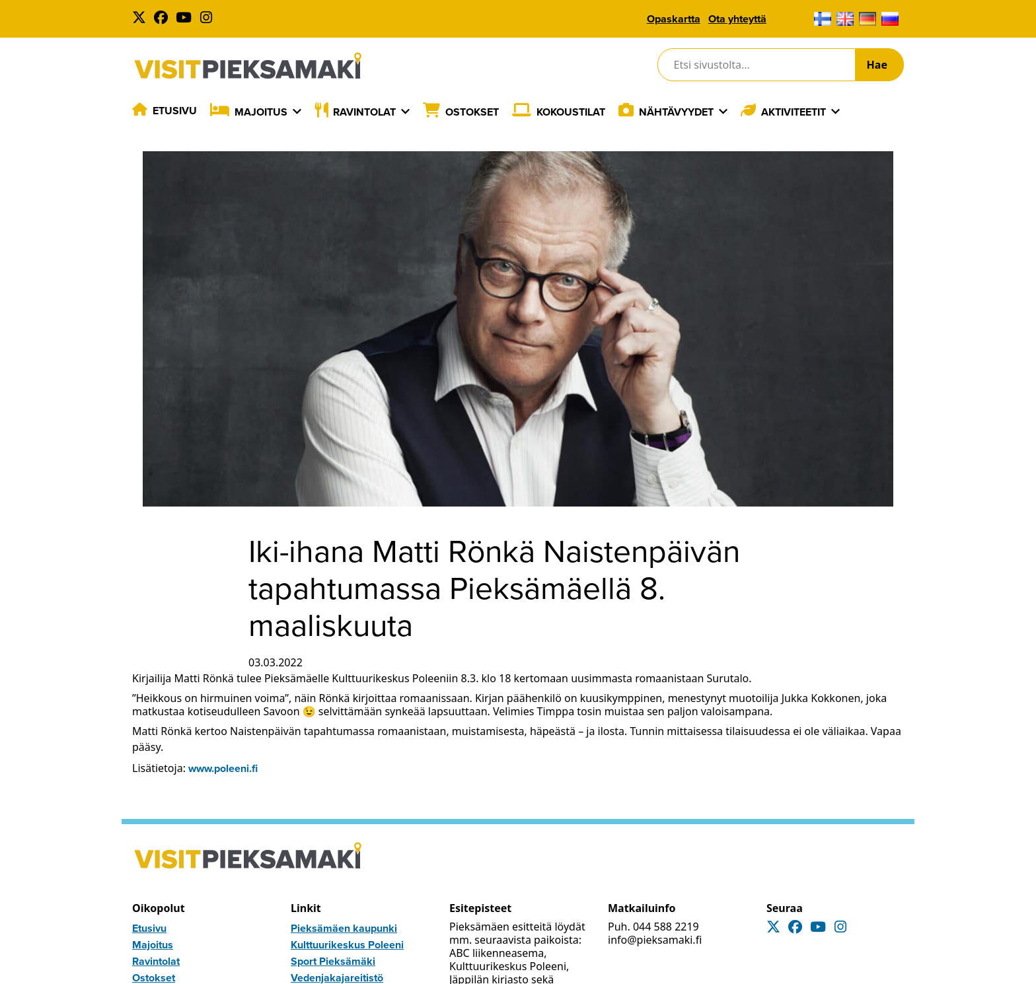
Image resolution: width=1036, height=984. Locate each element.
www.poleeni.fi (223, 768)
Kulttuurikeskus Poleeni (347, 944)
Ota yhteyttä (737, 18)
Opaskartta (673, 18)
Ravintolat (364, 112)
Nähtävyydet (676, 112)
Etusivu (175, 110)
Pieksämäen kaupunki (344, 928)
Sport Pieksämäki (333, 961)
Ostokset (472, 112)
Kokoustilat (570, 112)
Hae (877, 64)
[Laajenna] (297, 111)
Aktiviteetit (793, 112)
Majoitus (261, 112)
